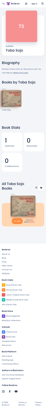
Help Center (7, 265)
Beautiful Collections (11, 320)
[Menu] (3, 4)
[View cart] (26, 4)
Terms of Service (22, 403)
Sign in (34, 3)
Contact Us (7, 269)
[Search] (43, 4)
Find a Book (7, 356)
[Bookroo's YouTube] (16, 391)
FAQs (4, 262)
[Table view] (36, 188)
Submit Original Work (11, 378)
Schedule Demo (9, 341)
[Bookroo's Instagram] (3, 391)
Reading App (7, 360)
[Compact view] (41, 188)
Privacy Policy (38, 403)
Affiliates (6, 273)
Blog (4, 258)
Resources (6, 345)
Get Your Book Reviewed (13, 375)
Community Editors (10, 364)
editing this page (20, 73)
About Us (6, 254)
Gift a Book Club (9, 304)
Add (17, 221)
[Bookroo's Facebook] (10, 391)
